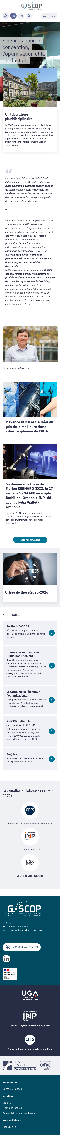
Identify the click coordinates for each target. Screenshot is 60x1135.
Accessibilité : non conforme (19, 1112)
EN (21, 15)
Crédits (7, 1102)
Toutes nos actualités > (30, 539)
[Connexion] (6, 16)
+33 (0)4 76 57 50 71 (21, 947)
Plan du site (9, 1126)
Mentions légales (12, 1107)
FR (13, 15)
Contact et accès (12, 1088)
